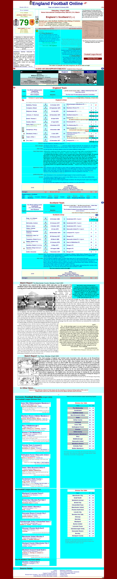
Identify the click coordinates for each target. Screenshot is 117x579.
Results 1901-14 (24, 7)
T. (30, 140)
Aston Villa (77, 424)
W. (32, 115)
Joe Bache (46, 145)
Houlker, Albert (31, 122)
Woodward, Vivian (32, 133)
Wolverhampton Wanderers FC (75, 104)
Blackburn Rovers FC (73, 108)
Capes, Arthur (31, 137)
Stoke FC (69, 136)
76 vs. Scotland (24, 10)
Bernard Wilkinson (48, 143)
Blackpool (77, 521)
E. (31, 118)
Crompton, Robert (31, 108)
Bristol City (77, 502)
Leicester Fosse (78, 526)
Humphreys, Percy (31, 129)
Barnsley (78, 519)
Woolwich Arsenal (77, 500)
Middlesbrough (78, 439)
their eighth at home (59, 178)
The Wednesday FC (72, 125)
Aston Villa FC (53, 145)
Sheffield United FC (72, 115)
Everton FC (70, 118)
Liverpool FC (70, 140)
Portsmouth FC (71, 122)
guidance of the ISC (82, 171)
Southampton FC (71, 111)
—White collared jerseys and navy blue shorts (80, 91)
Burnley (77, 533)
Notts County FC (71, 128)
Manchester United (78, 507)
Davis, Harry (29, 124)
